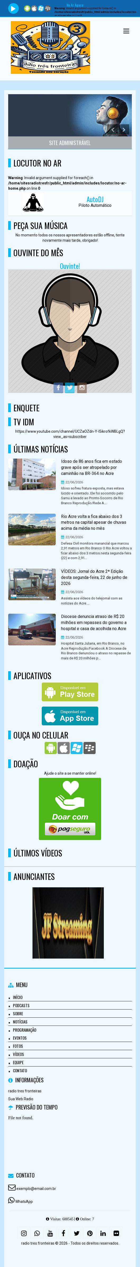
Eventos (20, 1038)
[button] (126, 31)
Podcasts (21, 1005)
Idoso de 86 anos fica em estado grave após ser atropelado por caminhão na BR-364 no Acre (91, 467)
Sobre (18, 1013)
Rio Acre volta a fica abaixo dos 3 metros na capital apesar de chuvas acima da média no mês (93, 522)
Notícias (20, 1022)
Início (17, 997)
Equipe (18, 1062)
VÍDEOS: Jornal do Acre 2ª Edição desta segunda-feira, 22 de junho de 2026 (94, 577)
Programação (24, 1030)
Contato (20, 1070)
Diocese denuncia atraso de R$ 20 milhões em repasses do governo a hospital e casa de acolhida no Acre (94, 622)
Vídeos (18, 1054)
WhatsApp (24, 1201)
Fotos (18, 1046)
